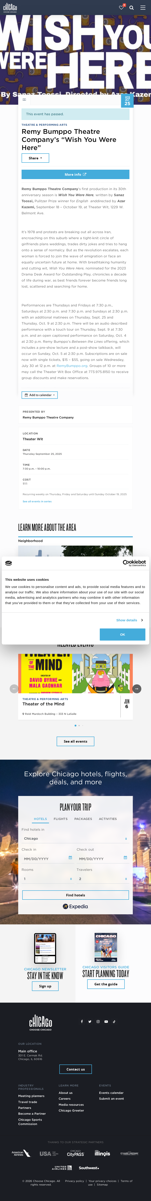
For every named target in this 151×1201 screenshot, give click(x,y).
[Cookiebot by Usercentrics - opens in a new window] (126, 563)
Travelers (84, 870)
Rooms (27, 870)
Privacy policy (74, 1181)
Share (34, 158)
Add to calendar (39, 395)
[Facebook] (81, 1021)
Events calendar (111, 1093)
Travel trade (27, 1102)
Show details (126, 620)
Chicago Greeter (71, 1110)
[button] (75, 725)
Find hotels (75, 895)
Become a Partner (32, 1113)
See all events (75, 741)
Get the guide (106, 984)
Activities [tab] (108, 819)
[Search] (132, 7)
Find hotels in (33, 830)
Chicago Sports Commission (30, 1122)
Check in (29, 850)
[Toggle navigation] (143, 8)
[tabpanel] (75, 869)
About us (66, 1093)
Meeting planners (31, 1096)
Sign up (45, 986)
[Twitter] (90, 1021)
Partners (24, 1108)
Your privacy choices (102, 1181)
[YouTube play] (106, 1021)
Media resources (71, 1104)
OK (122, 634)
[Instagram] (98, 1021)
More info (75, 174)
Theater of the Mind (43, 704)
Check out (85, 850)
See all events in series (37, 501)
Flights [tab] (61, 819)
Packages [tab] (83, 819)
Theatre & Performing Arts (44, 124)
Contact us (76, 1069)
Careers (65, 1098)
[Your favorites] (121, 7)
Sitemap (102, 1184)
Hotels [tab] (40, 819)
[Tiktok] (114, 1021)
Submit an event (111, 1098)
